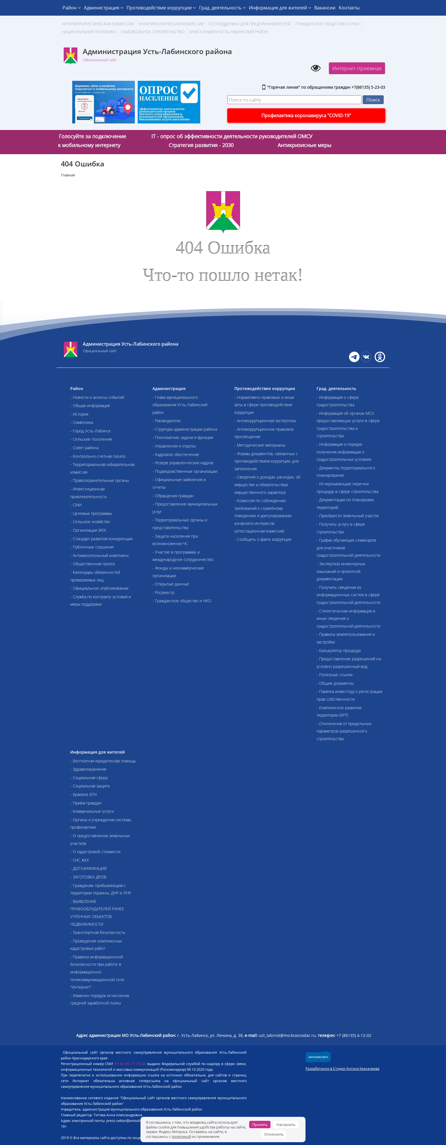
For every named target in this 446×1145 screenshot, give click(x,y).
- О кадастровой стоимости (95, 851)
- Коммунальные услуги (92, 811)
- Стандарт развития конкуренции (101, 538)
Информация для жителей (280, 8)
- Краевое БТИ (83, 794)
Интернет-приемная (357, 68)
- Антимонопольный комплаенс (99, 555)
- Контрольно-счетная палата (97, 456)
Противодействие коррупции (161, 8)
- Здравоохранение (88, 769)
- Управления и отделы (174, 446)
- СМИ (76, 504)
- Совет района (84, 447)
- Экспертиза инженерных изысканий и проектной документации (341, 571)
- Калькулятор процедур (339, 650)
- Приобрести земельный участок (348, 515)
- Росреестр (163, 592)
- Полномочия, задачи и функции (182, 437)
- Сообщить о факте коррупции (262, 539)
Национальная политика (89, 31)
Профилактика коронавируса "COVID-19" (306, 115)
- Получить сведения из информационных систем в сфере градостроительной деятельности (348, 595)
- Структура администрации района (184, 429)
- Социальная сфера (89, 777)
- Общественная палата (92, 563)
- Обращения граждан (173, 495)
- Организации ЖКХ (88, 530)
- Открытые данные (170, 584)
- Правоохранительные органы (99, 480)
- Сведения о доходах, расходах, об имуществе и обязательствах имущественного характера (267, 484)
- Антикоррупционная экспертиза (265, 420)
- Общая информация (90, 405)
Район (71, 8)
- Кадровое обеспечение (175, 454)
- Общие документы (335, 683)
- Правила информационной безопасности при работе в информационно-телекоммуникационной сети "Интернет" (97, 972)
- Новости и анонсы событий (97, 397)
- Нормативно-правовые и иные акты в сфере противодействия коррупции (264, 405)
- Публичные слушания (91, 547)
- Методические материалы (259, 445)
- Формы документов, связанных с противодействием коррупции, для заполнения (266, 461)
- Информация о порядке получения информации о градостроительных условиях (344, 452)
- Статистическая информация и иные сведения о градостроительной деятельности (348, 618)
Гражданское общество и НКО (328, 23)
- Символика (81, 422)
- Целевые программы (91, 513)
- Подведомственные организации (184, 471)
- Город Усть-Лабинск (90, 431)
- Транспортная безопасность (97, 932)
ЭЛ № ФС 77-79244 (130, 1063)
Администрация (103, 8)
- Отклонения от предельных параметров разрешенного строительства (344, 731)
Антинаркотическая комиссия (171, 23)
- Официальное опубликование (99, 588)
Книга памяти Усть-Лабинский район (228, 31)
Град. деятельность (222, 8)
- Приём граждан (86, 803)
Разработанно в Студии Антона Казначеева (342, 1068)
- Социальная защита (90, 786)
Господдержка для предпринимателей (249, 23)
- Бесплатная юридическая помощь (103, 761)
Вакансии (324, 8)
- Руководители (166, 420)
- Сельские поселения (91, 439)
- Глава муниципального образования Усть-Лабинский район (179, 405)
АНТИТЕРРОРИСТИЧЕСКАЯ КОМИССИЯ (98, 23)
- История (79, 414)
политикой (181, 1136)
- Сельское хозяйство (90, 521)
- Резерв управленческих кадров (182, 462)
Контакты (349, 8)
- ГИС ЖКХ (79, 860)
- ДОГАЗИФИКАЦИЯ (88, 868)
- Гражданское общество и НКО (181, 600)
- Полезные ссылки (334, 674)
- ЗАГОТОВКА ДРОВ (88, 877)
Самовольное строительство (153, 31)
